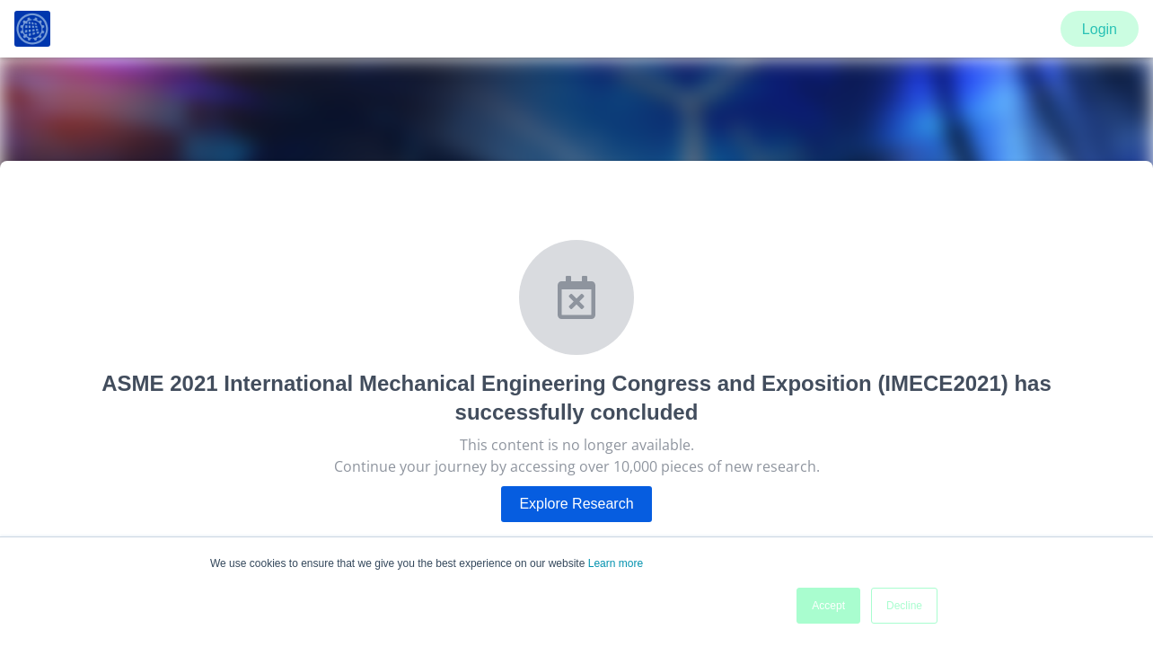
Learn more (615, 563)
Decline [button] (904, 605)
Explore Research (576, 503)
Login (1099, 29)
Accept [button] (828, 605)
